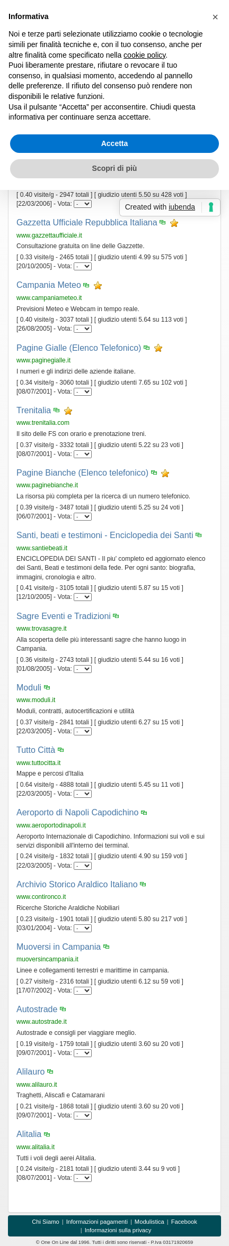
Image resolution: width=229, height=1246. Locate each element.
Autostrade (36, 1009)
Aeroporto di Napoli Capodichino (77, 812)
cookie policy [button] (144, 55)
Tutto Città (35, 749)
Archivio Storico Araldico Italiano (77, 884)
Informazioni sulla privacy (118, 1230)
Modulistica (149, 1221)
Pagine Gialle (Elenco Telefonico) (78, 347)
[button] (215, 16)
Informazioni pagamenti (97, 1221)
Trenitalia (33, 410)
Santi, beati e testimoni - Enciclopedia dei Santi (104, 535)
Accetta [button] (114, 143)
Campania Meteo (48, 284)
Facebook (184, 1221)
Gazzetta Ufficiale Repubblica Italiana (86, 222)
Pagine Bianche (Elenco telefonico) (82, 472)
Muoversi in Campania (58, 946)
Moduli (28, 687)
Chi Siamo (45, 1221)
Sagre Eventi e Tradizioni (63, 616)
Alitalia (28, 1134)
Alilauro (30, 1071)
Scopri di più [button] (114, 168)
